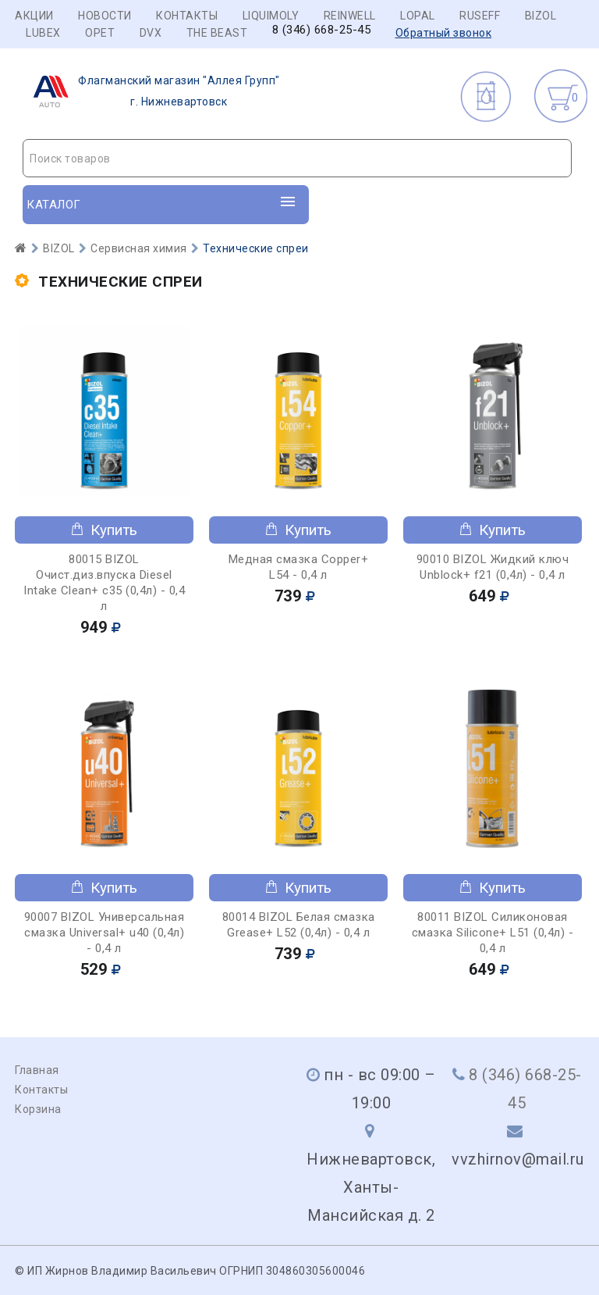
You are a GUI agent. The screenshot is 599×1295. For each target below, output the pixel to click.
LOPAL (417, 15)
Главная (37, 1070)
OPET (100, 33)
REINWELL (350, 15)
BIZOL (541, 15)
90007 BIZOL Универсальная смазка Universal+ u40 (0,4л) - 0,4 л (104, 932)
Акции (34, 15)
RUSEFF (479, 15)
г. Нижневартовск (152, 91)
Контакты (187, 15)
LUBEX (43, 33)
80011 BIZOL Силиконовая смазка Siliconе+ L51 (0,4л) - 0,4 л (493, 932)
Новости (105, 15)
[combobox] (297, 158)
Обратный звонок (443, 33)
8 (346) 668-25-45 (321, 30)
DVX (151, 33)
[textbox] (297, 158)
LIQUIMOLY (271, 15)
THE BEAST (217, 33)
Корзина (38, 1109)
